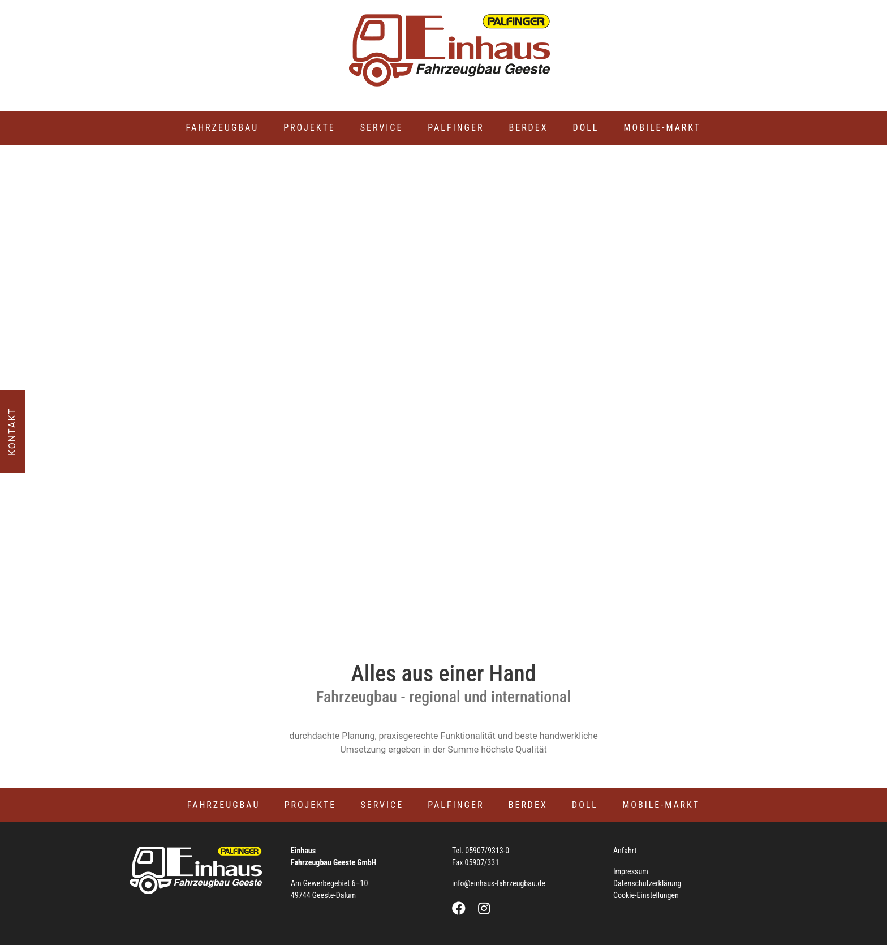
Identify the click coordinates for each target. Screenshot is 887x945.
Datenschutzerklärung (647, 883)
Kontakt (12, 431)
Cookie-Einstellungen (646, 895)
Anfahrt (625, 850)
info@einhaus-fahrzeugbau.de (498, 883)
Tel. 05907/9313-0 (480, 850)
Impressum (630, 871)
